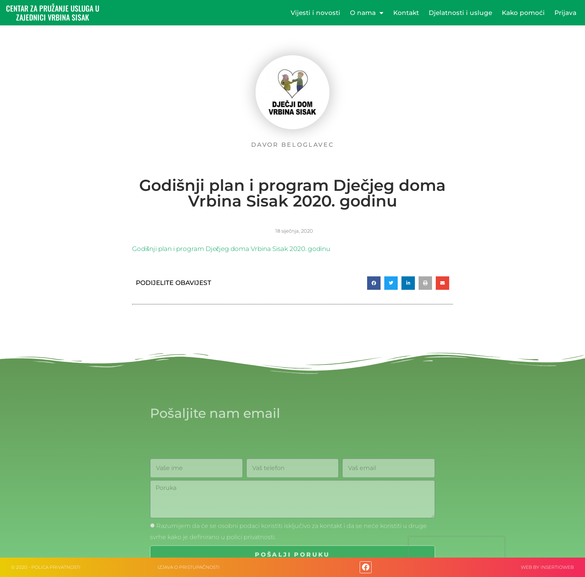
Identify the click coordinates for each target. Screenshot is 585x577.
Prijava (565, 12)
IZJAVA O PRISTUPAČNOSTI (188, 567)
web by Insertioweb (547, 567)
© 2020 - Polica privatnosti (46, 567)
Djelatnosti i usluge (460, 12)
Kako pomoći (523, 12)
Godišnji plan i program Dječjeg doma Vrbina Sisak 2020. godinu (231, 248)
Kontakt (406, 12)
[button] (374, 283)
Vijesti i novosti (315, 12)
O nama (367, 13)
